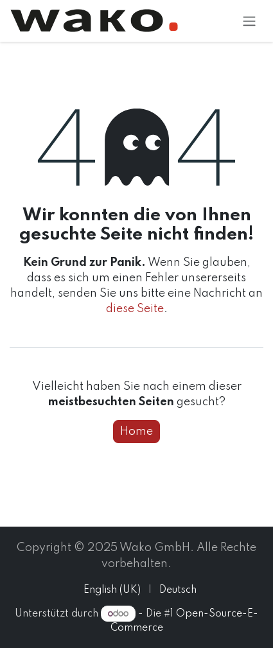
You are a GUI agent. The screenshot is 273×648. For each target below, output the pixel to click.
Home (136, 431)
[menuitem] (112, 590)
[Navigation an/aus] (249, 20)
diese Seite (135, 309)
